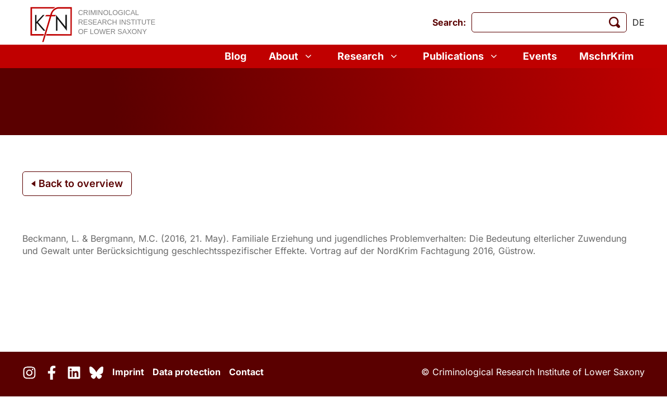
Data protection (187, 371)
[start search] (614, 22)
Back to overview (77, 183)
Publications (462, 56)
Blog (235, 56)
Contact (246, 371)
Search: (449, 22)
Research (369, 56)
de (638, 22)
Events (540, 56)
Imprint (128, 371)
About (292, 56)
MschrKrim (606, 56)
